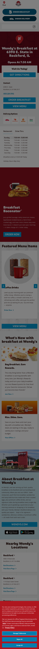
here (4, 625)
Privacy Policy (9, 629)
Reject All (19, 641)
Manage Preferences (19, 635)
